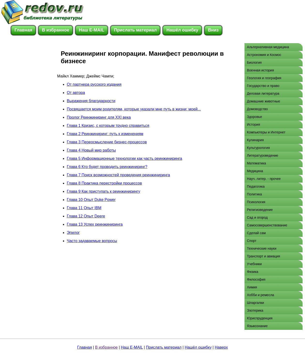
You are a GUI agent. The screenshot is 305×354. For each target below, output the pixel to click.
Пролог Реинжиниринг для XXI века (99, 117)
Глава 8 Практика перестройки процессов (104, 183)
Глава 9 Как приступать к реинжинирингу (103, 191)
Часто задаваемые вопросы (92, 241)
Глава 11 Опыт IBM (84, 208)
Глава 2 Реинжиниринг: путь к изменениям (105, 134)
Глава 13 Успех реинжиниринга (95, 224)
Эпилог (73, 233)
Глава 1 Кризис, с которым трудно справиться (108, 125)
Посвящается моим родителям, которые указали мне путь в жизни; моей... (134, 109)
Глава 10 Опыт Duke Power (91, 200)
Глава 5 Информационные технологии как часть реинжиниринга (124, 158)
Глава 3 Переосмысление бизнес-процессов (107, 142)
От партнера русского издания (94, 84)
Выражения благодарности (91, 101)
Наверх (221, 347)
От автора (76, 93)
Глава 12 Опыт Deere (86, 216)
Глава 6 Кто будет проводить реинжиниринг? (107, 167)
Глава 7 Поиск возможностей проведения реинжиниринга (118, 175)
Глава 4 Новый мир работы (91, 150)
